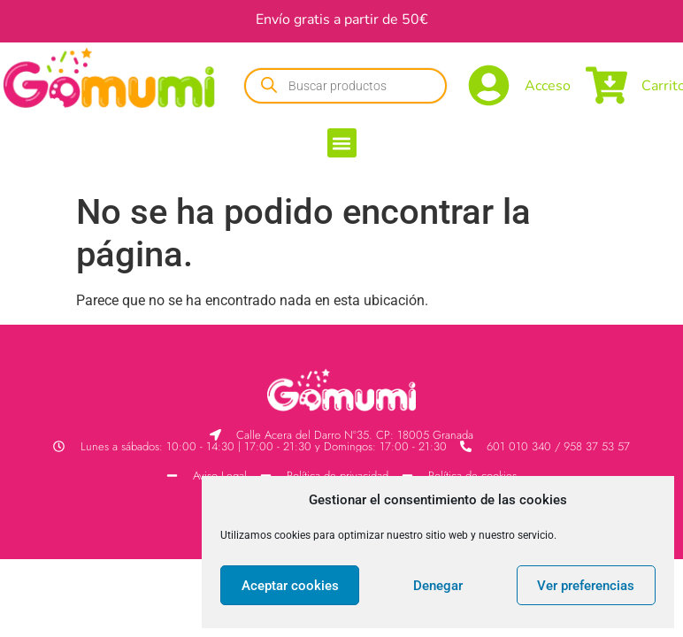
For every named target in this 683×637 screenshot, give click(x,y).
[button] (342, 142)
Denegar (438, 586)
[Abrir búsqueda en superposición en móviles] (345, 86)
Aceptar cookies (290, 586)
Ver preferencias (585, 586)
